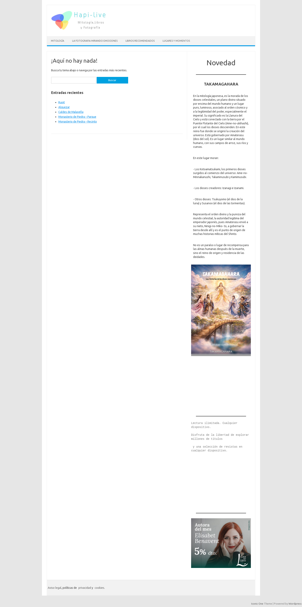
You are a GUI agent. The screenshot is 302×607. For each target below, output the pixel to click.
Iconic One (257, 603)
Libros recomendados (140, 40)
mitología (57, 40)
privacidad (84, 587)
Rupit (61, 102)
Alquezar (64, 107)
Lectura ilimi (202, 423)
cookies (99, 587)
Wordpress (295, 603)
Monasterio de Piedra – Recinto (77, 121)
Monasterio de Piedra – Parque (77, 116)
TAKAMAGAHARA (221, 351)
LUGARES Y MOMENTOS (176, 40)
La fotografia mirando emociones (95, 40)
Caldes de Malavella (70, 112)
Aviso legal (54, 587)
